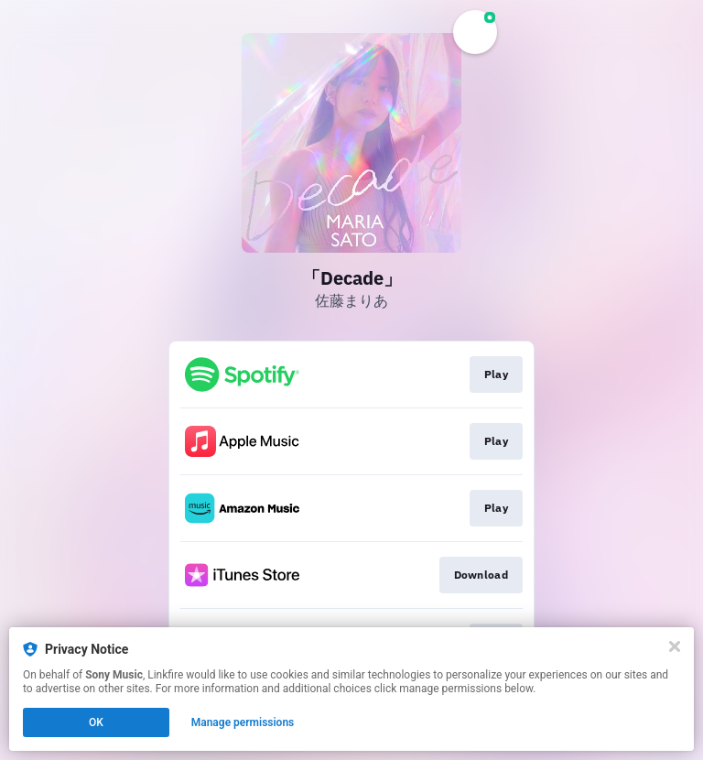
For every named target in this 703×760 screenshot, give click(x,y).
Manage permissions (243, 722)
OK (96, 722)
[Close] (674, 646)
